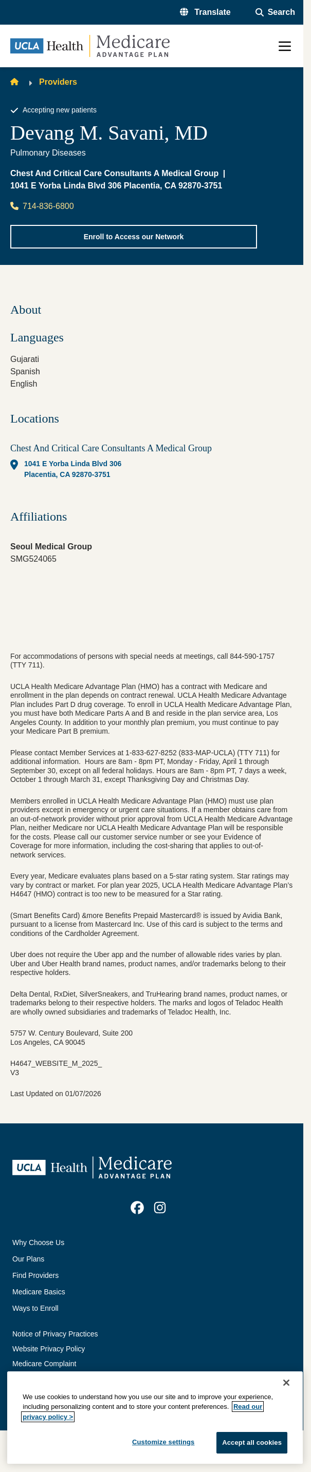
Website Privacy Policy (48, 1349)
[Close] (286, 1382)
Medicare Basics (38, 1292)
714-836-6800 (42, 206)
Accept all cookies (252, 1442)
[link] (137, 1207)
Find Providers (35, 1275)
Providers (58, 82)
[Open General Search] (275, 12)
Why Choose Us (38, 1242)
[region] (155, 1417)
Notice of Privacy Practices (55, 1334)
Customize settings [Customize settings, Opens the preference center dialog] (163, 1442)
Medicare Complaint (44, 1364)
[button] (205, 12)
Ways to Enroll (35, 1308)
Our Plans (28, 1259)
